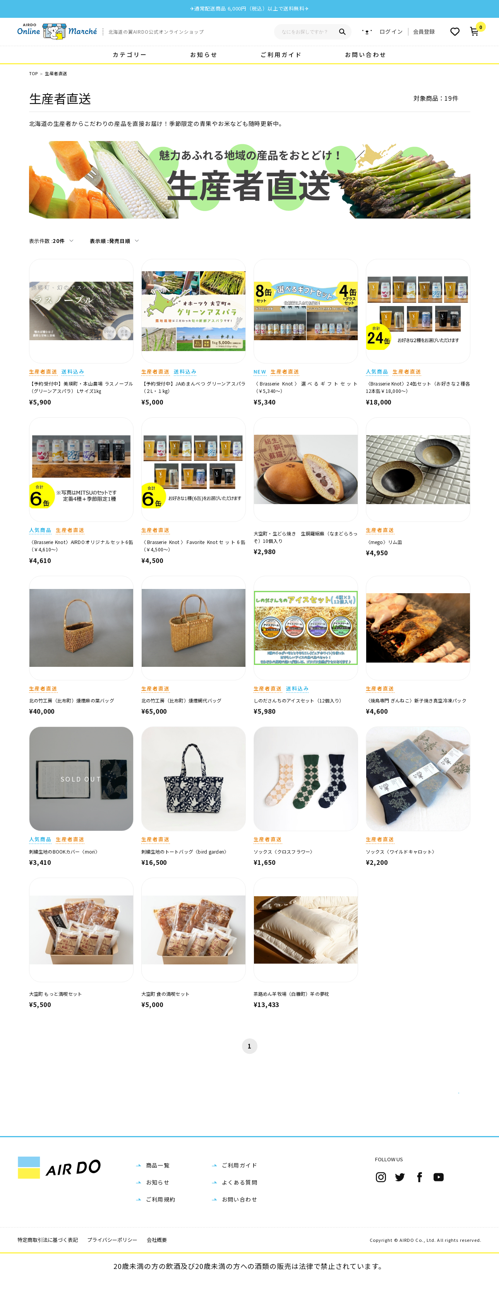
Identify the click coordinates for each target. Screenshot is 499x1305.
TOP (33, 73)
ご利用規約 (161, 1225)
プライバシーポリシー (112, 1266)
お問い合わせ (366, 54)
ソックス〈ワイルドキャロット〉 (401, 851)
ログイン (391, 31)
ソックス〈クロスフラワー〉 (284, 851)
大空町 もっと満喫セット (55, 993)
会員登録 (424, 31)
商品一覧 (158, 1191)
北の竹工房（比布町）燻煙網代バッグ (181, 700)
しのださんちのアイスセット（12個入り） (299, 700)
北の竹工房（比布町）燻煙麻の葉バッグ (71, 700)
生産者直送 (56, 73)
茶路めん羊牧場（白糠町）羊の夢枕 (291, 993)
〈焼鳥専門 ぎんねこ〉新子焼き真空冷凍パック (416, 700)
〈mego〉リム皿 (384, 542)
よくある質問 (239, 1208)
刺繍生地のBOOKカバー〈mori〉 (64, 851)
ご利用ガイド (281, 54)
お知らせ (204, 54)
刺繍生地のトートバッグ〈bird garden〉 (185, 851)
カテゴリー (130, 54)
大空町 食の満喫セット (165, 993)
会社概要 (157, 1266)
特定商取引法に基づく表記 (47, 1266)
